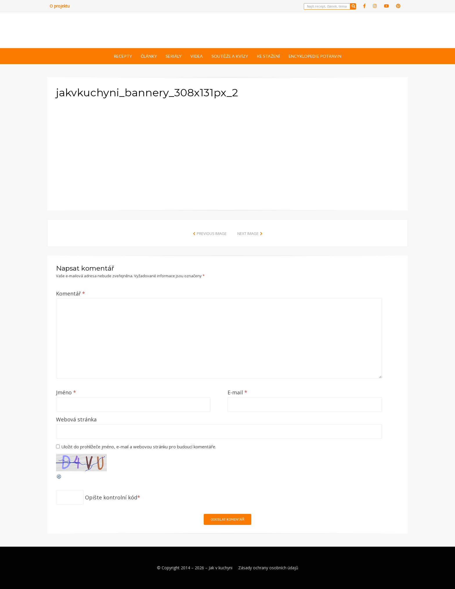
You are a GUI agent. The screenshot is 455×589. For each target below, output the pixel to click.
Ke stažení (268, 56)
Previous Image (212, 233)
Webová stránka (76, 419)
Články (149, 56)
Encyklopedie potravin (315, 56)
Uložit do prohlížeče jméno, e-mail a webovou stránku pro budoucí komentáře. (138, 447)
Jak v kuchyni (220, 567)
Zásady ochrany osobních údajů (268, 567)
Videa (196, 56)
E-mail (237, 392)
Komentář (70, 293)
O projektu (60, 6)
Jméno (66, 392)
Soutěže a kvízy (230, 56)
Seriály (174, 56)
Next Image (248, 233)
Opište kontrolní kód (111, 497)
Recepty (123, 56)
